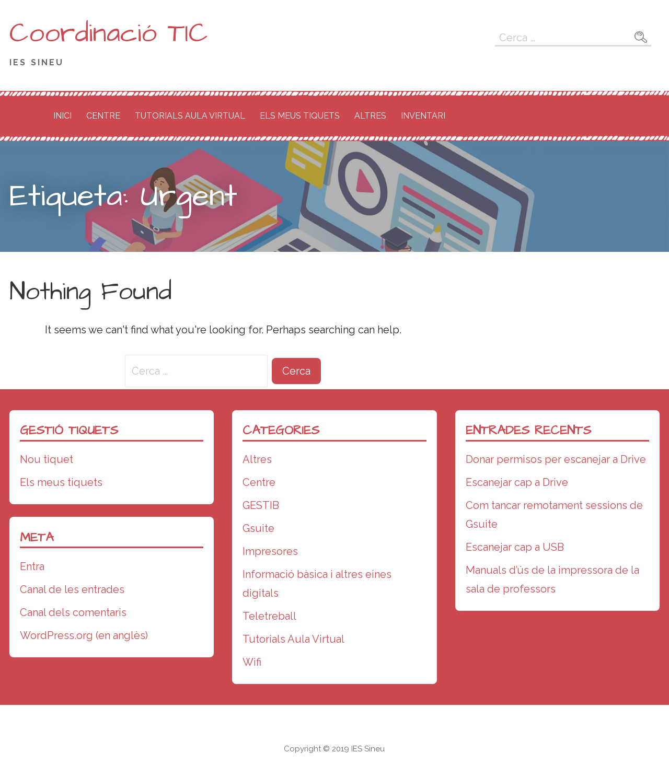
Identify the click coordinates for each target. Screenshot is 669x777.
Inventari (423, 116)
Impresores (270, 551)
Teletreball (269, 616)
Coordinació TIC (108, 33)
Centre (103, 116)
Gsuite (258, 528)
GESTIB (261, 505)
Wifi (252, 662)
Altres (370, 116)
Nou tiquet (46, 459)
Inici (62, 116)
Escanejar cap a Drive (517, 482)
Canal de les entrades (72, 589)
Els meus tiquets (300, 116)
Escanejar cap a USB (515, 547)
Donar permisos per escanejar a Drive (556, 459)
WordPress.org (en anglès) (84, 635)
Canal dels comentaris (73, 612)
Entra (32, 566)
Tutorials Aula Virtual (190, 116)
